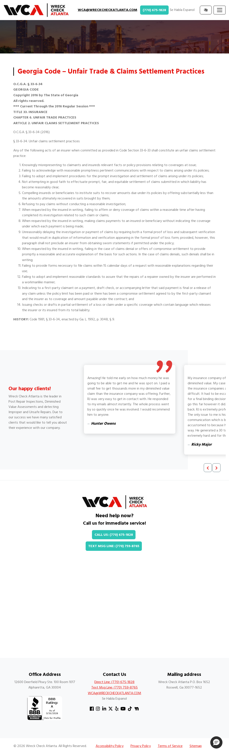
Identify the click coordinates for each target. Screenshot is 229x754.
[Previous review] (208, 467)
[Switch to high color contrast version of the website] (206, 10)
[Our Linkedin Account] (104, 709)
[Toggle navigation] (220, 10)
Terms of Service (170, 746)
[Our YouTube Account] (123, 709)
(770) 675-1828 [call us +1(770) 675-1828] (154, 10)
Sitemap (196, 746)
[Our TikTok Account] (130, 709)
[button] (216, 742)
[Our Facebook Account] (92, 709)
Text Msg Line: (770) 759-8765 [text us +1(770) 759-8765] (113, 546)
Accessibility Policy (110, 746)
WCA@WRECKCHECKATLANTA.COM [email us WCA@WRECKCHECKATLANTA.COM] (107, 9)
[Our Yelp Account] (117, 709)
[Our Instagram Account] (98, 709)
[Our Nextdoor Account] (136, 709)
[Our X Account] (110, 709)
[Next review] (216, 467)
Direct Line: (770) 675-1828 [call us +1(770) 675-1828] (114, 682)
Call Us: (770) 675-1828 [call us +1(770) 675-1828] (114, 534)
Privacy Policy (141, 746)
